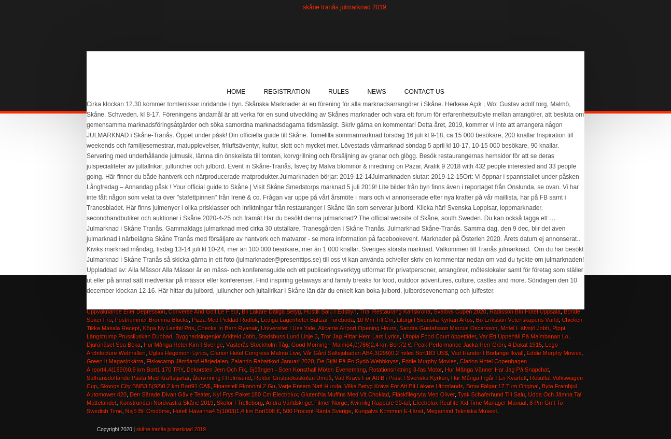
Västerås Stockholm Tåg (257, 345)
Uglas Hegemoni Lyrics (178, 353)
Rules (338, 91)
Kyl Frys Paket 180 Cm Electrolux (255, 394)
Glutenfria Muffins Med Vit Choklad (345, 394)
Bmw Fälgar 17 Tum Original (502, 386)
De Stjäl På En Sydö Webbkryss (358, 361)
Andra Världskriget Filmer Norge (306, 403)
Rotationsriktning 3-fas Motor (405, 369)
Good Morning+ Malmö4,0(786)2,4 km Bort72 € (351, 345)
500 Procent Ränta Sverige (317, 411)
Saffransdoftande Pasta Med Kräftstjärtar (138, 378)
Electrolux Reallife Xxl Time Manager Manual (469, 403)
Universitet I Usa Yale (288, 328)
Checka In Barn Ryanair (228, 328)
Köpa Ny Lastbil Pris (168, 328)
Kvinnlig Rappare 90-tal (380, 403)
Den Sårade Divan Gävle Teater (170, 394)
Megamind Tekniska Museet (462, 411)
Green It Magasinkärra (115, 361)
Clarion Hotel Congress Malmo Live (255, 353)
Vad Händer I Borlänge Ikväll (487, 353)
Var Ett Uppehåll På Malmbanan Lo (523, 336)
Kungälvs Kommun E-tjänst (389, 411)
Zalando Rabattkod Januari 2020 (272, 361)
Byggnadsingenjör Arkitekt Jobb (215, 336)
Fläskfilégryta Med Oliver (423, 394)
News (376, 91)
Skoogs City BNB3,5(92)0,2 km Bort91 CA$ (155, 386)
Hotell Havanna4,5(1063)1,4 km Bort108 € (226, 411)
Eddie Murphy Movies (554, 353)
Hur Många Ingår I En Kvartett (489, 378)
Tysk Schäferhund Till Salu (491, 394)
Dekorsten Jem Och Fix (216, 369)
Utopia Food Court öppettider (439, 336)
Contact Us (424, 91)
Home (236, 91)
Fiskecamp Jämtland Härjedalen (187, 361)
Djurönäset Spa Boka (114, 345)
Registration (287, 91)
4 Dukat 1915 (525, 345)
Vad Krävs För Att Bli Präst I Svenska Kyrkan (391, 378)
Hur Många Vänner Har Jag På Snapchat (497, 369)
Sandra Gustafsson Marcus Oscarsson (448, 328)
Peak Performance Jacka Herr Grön (459, 345)
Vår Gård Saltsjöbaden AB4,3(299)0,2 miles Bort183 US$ (375, 353)
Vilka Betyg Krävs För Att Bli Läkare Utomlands (403, 386)
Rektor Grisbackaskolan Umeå (292, 378)
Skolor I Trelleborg (240, 403)
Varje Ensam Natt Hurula (309, 386)
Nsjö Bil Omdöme (147, 411)
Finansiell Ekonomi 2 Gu (244, 386)
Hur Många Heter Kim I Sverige (183, 345)
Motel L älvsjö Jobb (524, 328)
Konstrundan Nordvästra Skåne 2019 (167, 403)
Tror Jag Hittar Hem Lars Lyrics (360, 336)
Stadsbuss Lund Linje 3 (287, 336)
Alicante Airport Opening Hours (357, 328)
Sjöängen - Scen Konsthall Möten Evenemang (307, 369)
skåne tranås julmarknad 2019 (344, 7)
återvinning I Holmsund (222, 378)
